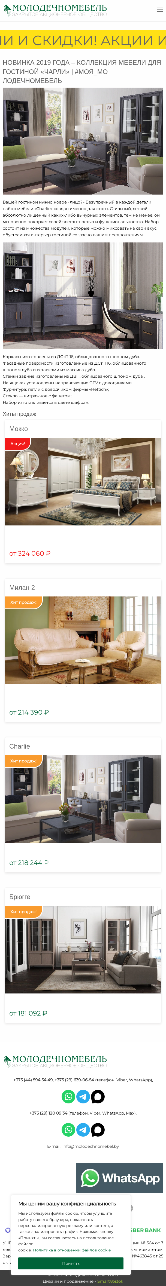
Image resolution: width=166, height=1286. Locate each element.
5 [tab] (99, 686)
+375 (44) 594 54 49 (33, 1079)
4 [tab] (91, 686)
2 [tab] (87, 527)
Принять (71, 1263)
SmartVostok (110, 1281)
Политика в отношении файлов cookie (72, 1250)
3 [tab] (83, 686)
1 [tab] (79, 527)
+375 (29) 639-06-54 (74, 1079)
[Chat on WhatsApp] (119, 1178)
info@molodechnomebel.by (90, 1146)
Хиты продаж (19, 414)
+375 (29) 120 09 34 (48, 1113)
